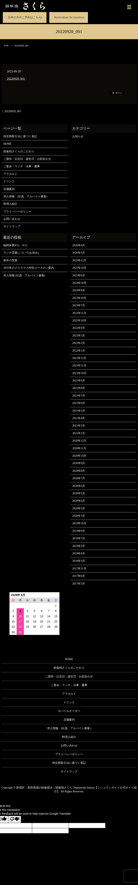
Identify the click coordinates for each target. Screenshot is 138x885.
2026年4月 (78, 245)
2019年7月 (78, 538)
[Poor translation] (14, 819)
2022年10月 (79, 320)
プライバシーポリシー (17, 211)
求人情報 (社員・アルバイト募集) (24, 275)
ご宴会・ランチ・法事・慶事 (21, 166)
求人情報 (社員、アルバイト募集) (25, 196)
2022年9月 (78, 327)
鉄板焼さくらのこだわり (18, 151)
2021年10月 (79, 373)
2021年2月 (78, 425)
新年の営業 (10, 260)
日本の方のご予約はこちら (24, 17)
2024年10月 (79, 282)
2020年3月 (78, 508)
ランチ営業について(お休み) (21, 252)
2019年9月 (78, 530)
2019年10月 (79, 523)
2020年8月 (78, 470)
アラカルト (10, 173)
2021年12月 (79, 358)
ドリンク (9, 181)
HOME (7, 143)
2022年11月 (79, 313)
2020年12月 (79, 440)
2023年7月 (78, 305)
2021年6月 (78, 403)
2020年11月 (79, 448)
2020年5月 (78, 493)
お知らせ (78, 136)
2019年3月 (78, 560)
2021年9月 (78, 380)
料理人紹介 (10, 203)
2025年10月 (79, 267)
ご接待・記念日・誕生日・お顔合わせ (27, 158)
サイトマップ (11, 226)
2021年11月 (79, 365)
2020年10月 (79, 455)
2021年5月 (78, 410)
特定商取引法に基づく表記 (20, 136)
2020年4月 (78, 500)
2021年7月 (78, 395)
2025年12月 (79, 260)
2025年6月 (78, 275)
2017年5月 (78, 583)
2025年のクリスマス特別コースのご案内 (28, 267)
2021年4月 (78, 418)
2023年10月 (79, 297)
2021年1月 (78, 433)
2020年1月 (78, 515)
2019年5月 (78, 546)
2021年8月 (78, 388)
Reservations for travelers (68, 17)
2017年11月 (79, 568)
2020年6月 (78, 485)
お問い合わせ (11, 218)
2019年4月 (78, 553)
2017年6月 (78, 575)
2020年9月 (78, 463)
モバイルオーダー (69, 711)
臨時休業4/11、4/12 (15, 245)
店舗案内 (9, 189)
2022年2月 (78, 343)
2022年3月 (78, 335)
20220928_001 (16, 78)
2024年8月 (78, 290)
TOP (6, 45)
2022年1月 (78, 350)
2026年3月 (78, 252)
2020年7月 (78, 478)
